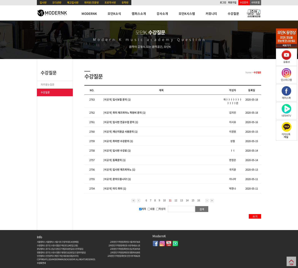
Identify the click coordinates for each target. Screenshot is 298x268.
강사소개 (162, 13)
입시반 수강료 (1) (122, 150)
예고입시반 (72, 2)
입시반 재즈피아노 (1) (124, 169)
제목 (142, 208)
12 (175, 200)
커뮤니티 (211, 13)
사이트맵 (255, 2)
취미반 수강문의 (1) (123, 141)
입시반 (43, 2)
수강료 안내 (41, 263)
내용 (151, 208)
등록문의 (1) (119, 160)
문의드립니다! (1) (122, 179)
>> (212, 200)
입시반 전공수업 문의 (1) (125, 122)
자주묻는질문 (47, 84)
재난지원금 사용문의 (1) (125, 131)
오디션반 (56, 2)
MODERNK (89, 13)
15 (193, 200)
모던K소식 (114, 13)
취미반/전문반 (91, 2)
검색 (202, 209)
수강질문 (233, 13)
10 (164, 200)
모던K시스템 (187, 13)
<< (133, 200)
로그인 (223, 2)
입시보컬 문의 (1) (122, 99)
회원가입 (232, 2)
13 (181, 200)
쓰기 (255, 216)
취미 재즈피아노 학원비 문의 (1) (129, 112)
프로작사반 (110, 2)
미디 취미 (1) (119, 188)
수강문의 (244, 2)
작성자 (161, 208)
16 (198, 200)
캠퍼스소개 (139, 13)
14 (187, 200)
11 (170, 200)
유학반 (125, 2)
